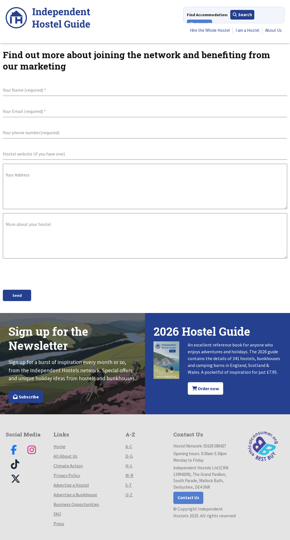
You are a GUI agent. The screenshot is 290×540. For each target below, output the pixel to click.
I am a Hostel (245, 31)
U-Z (129, 493)
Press (59, 522)
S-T (128, 484)
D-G (129, 455)
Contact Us (188, 496)
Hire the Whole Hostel (204, 31)
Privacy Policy (67, 474)
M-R (129, 474)
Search (242, 15)
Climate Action (68, 464)
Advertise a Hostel (71, 484)
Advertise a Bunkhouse (75, 493)
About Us (273, 31)
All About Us (65, 455)
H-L (129, 464)
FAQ (57, 513)
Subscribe (26, 395)
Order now (205, 387)
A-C (128, 445)
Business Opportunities (76, 503)
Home (59, 445)
